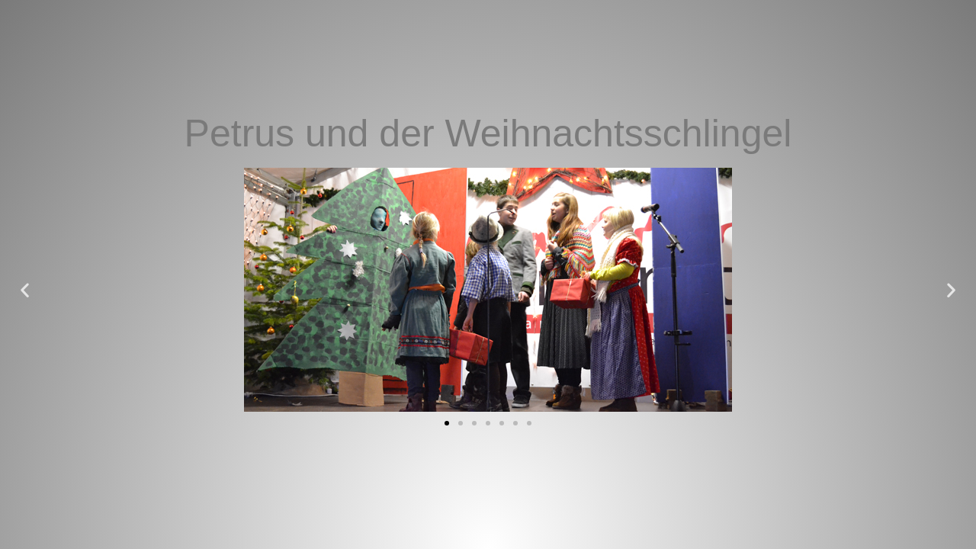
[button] (24, 290)
